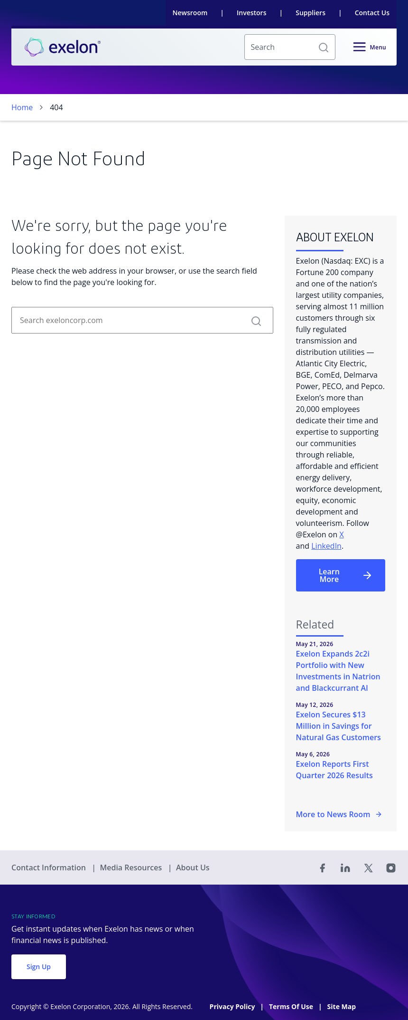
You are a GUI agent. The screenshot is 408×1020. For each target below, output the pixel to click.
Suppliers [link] (310, 12)
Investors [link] (251, 12)
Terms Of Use (292, 1006)
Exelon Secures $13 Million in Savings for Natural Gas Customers (338, 726)
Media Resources (132, 867)
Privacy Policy (233, 1006)
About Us (193, 867)
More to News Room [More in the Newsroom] (339, 814)
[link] (62, 47)
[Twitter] (368, 867)
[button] (323, 47)
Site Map (341, 1006)
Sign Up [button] (39, 966)
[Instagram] (391, 867)
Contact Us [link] (372, 12)
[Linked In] (345, 867)
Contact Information (49, 867)
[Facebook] (322, 867)
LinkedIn (326, 546)
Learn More (346, 575)
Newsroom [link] (190, 12)
